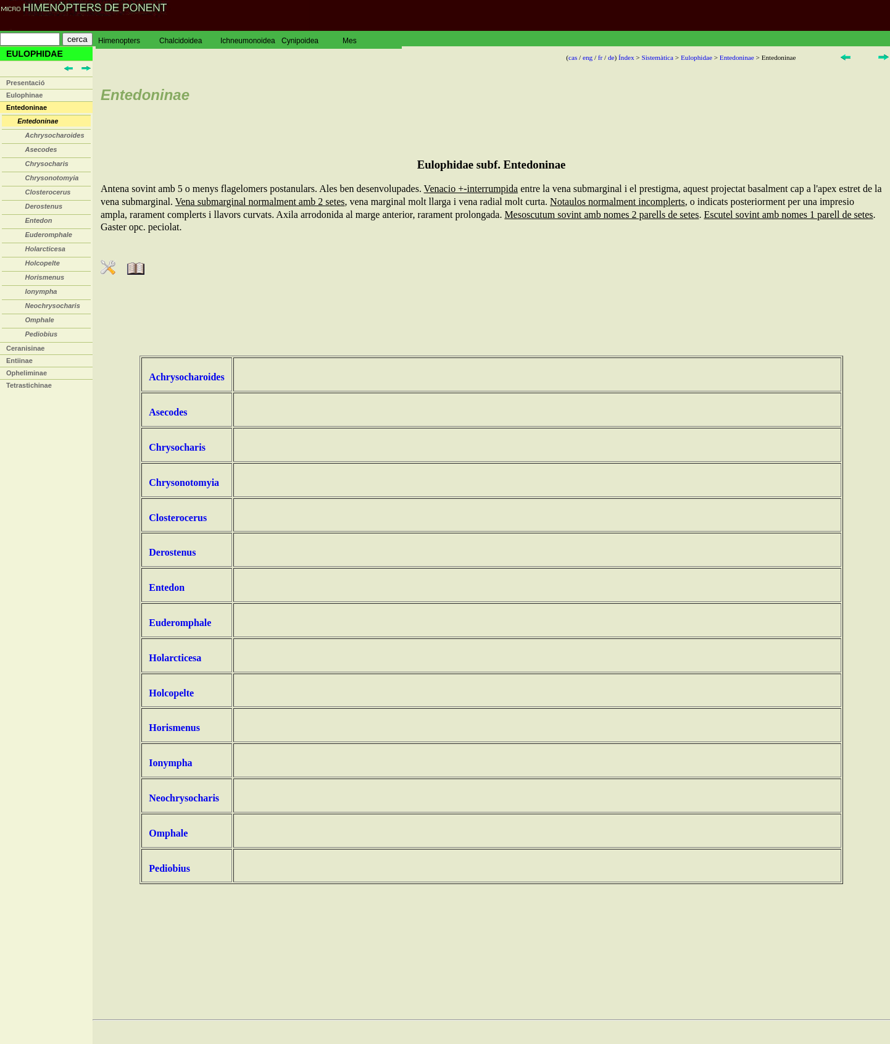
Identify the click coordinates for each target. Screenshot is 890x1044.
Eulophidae (696, 57)
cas (572, 57)
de (611, 57)
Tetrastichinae (29, 385)
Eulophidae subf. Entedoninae (491, 164)
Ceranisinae (25, 348)
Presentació (25, 82)
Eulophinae (24, 95)
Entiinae (19, 360)
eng (588, 57)
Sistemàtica (657, 57)
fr (600, 57)
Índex (626, 57)
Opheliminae (26, 373)
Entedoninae (26, 107)
